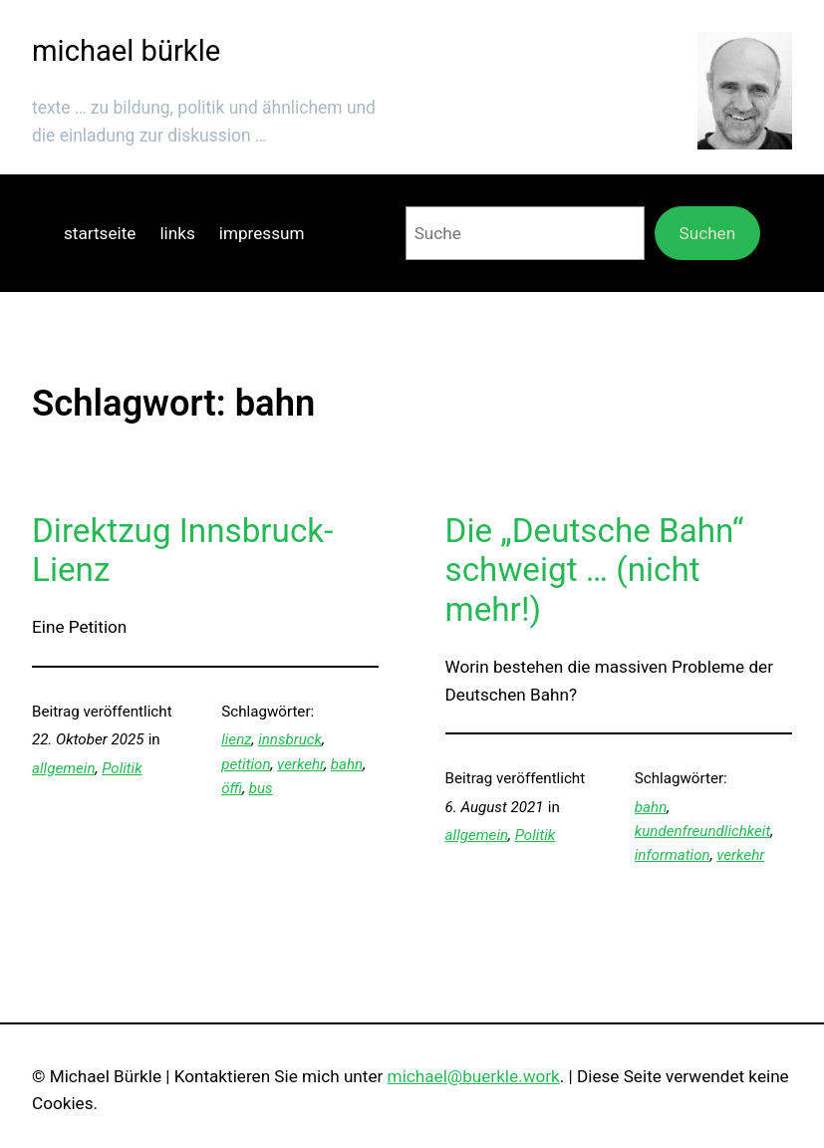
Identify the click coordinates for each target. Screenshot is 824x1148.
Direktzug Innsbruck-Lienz (182, 550)
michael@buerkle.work (474, 1076)
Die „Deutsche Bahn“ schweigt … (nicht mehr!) (594, 570)
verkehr (300, 764)
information (672, 855)
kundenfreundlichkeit (702, 831)
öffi (231, 788)
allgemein (64, 768)
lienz (236, 739)
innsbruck (290, 739)
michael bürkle (126, 51)
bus (261, 788)
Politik (122, 768)
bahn (347, 764)
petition (245, 764)
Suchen (708, 233)
